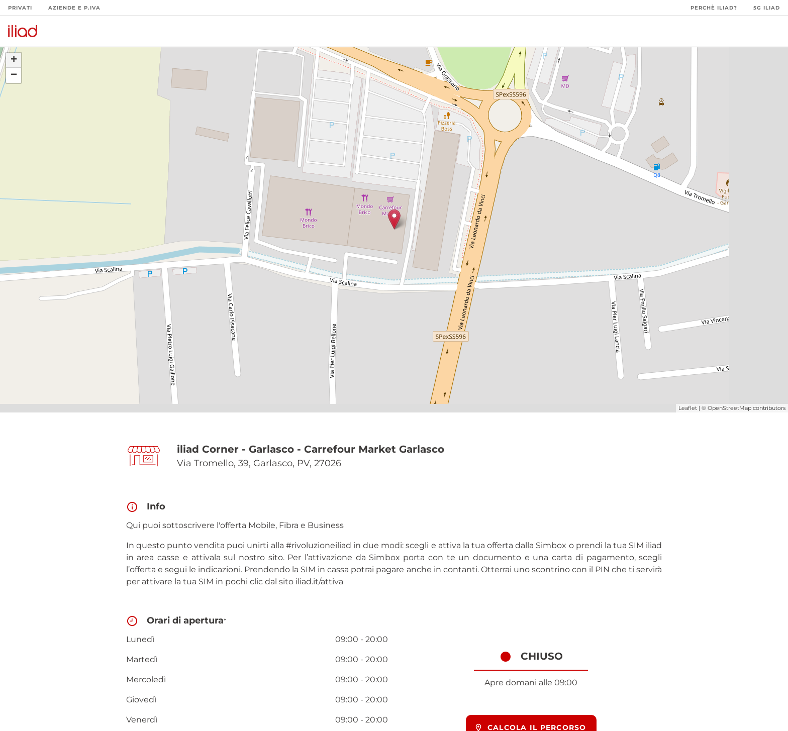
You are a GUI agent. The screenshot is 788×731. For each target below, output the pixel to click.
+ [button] (14, 60)
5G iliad (766, 8)
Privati (20, 8)
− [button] (14, 75)
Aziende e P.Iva (74, 8)
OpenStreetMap (729, 407)
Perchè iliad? (714, 8)
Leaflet (687, 407)
